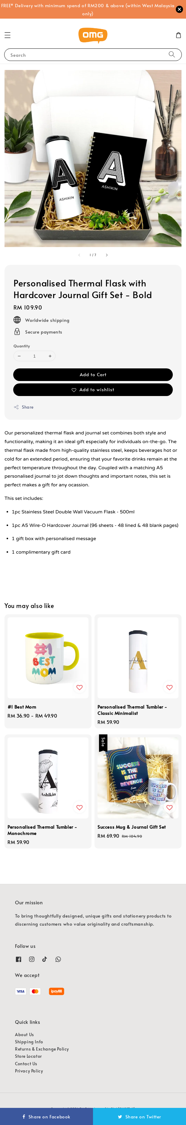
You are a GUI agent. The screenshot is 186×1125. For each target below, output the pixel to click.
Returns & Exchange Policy (42, 1049)
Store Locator (28, 1056)
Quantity (22, 346)
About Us (24, 1034)
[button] (7, 35)
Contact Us (26, 1063)
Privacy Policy (29, 1071)
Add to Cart (93, 374)
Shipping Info (29, 1042)
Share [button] (24, 407)
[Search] (172, 54)
